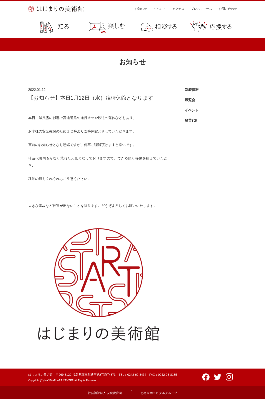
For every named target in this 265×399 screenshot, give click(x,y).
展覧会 (190, 100)
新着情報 (192, 90)
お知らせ (141, 8)
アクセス (178, 8)
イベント (159, 8)
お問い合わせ (228, 8)
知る (54, 27)
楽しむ (106, 27)
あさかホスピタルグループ (159, 393)
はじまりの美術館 (55, 9)
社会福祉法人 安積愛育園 (105, 393)
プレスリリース (201, 8)
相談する (159, 27)
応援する (211, 27)
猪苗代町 (192, 120)
